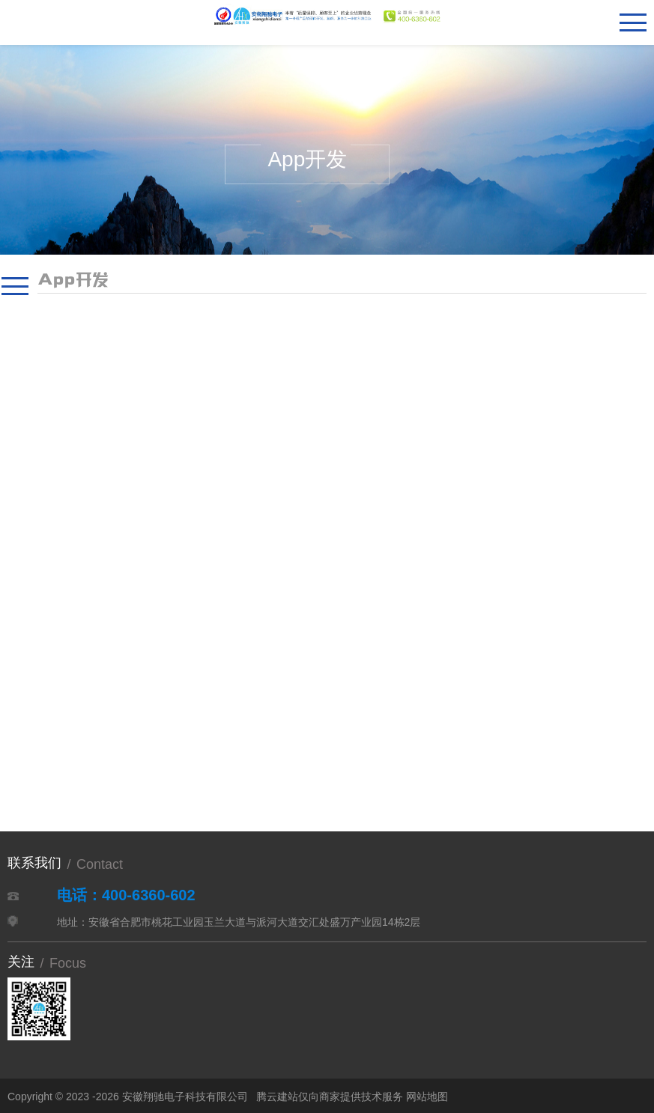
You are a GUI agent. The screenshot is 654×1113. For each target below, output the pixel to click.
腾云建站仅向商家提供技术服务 (329, 1097)
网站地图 (427, 1097)
